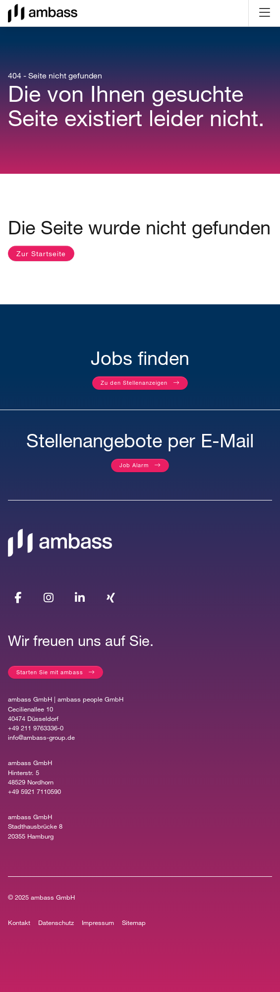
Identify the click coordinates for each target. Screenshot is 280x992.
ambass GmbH (53, 897)
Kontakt (19, 922)
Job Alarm (134, 465)
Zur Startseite (41, 253)
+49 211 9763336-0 (35, 728)
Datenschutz (56, 922)
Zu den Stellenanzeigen (134, 382)
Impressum (98, 922)
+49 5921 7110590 (34, 791)
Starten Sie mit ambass (49, 672)
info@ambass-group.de (41, 737)
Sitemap (134, 922)
